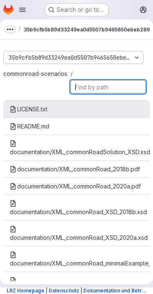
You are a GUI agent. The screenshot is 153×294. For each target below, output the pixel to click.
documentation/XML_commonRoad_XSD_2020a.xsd (79, 233)
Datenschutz (64, 290)
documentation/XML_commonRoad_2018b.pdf (75, 169)
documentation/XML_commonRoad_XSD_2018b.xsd (78, 207)
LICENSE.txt (28, 109)
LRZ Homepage (25, 290)
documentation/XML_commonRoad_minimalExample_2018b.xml (80, 259)
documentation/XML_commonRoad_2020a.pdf (75, 186)
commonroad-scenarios (35, 73)
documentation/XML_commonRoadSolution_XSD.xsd (80, 147)
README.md (29, 126)
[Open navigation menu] (22, 9)
